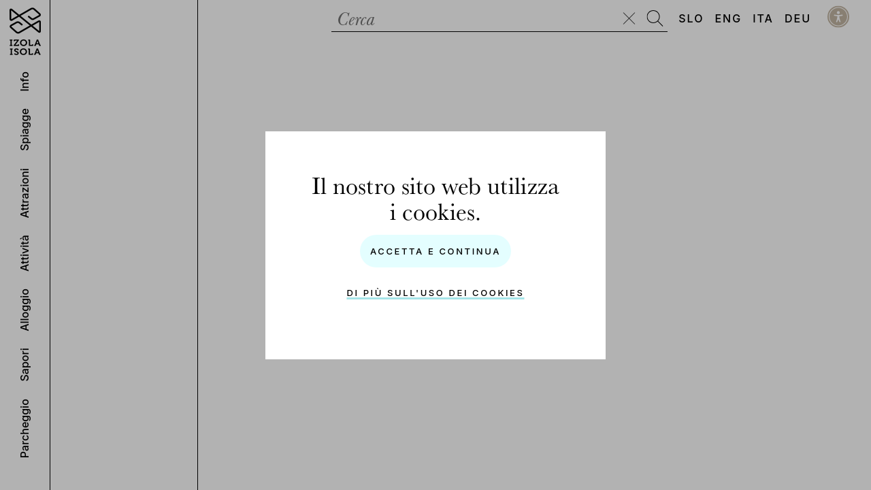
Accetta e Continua (435, 251)
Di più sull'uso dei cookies (435, 292)
